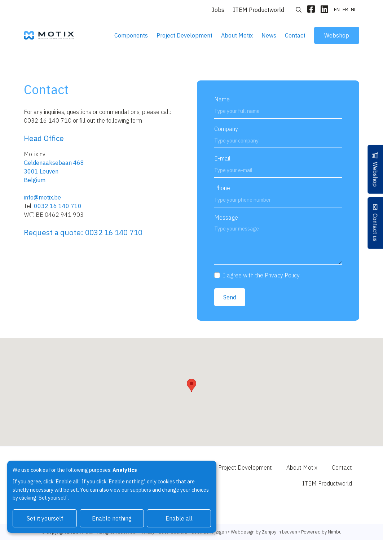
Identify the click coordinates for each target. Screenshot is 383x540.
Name (222, 99)
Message (226, 217)
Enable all (179, 518)
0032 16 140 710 (58, 206)
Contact (295, 35)
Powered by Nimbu (321, 532)
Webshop (336, 35)
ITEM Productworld (258, 9)
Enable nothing (112, 518)
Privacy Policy (282, 275)
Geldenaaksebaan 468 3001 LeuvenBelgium (54, 171)
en (337, 9)
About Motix (237, 35)
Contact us (375, 228)
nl (353, 9)
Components (131, 35)
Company (226, 128)
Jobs (217, 9)
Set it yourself (45, 518)
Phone (222, 188)
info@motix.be (42, 197)
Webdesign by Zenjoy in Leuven (264, 532)
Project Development (184, 35)
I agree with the (261, 275)
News (268, 35)
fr (345, 9)
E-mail (222, 158)
